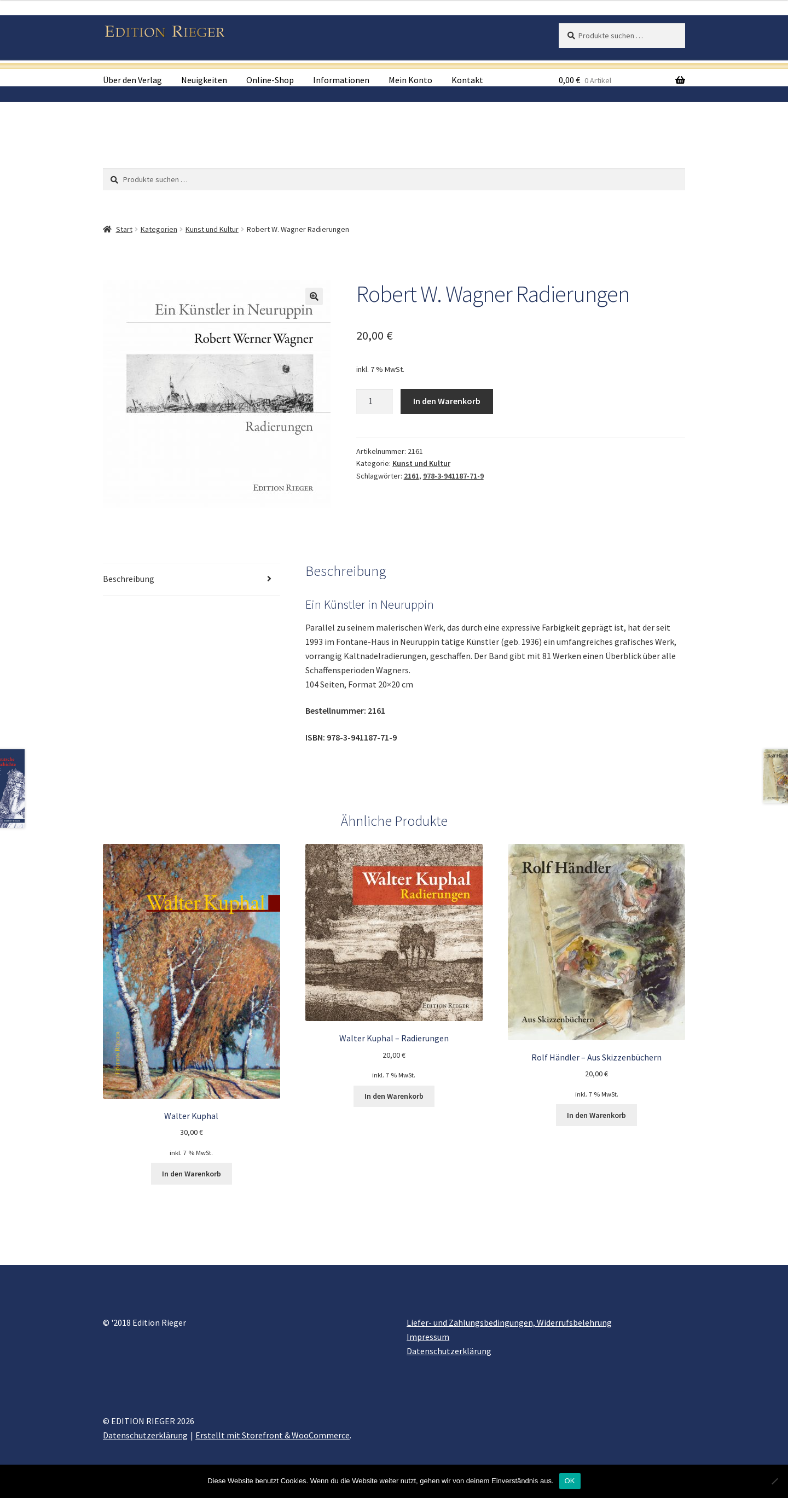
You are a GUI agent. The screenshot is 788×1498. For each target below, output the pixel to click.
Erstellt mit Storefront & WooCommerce (272, 1435)
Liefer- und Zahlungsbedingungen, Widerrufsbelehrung (509, 1322)
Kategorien (159, 229)
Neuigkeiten (204, 79)
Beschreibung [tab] (128, 578)
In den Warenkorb (446, 400)
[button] (314, 296)
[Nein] (774, 1481)
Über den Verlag (132, 79)
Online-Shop (270, 79)
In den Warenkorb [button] (191, 1174)
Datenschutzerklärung (449, 1350)
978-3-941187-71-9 (453, 476)
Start (124, 229)
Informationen (341, 79)
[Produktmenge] (374, 401)
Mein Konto (410, 79)
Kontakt (467, 79)
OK (570, 1481)
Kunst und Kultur (212, 229)
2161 (411, 476)
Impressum (428, 1336)
